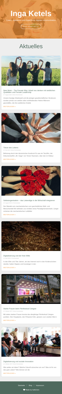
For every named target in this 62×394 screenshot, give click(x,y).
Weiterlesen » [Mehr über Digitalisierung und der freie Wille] (9, 267)
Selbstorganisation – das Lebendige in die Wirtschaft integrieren (29, 200)
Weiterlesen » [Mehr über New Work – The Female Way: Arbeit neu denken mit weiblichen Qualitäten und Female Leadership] (9, 106)
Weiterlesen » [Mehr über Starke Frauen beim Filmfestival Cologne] (9, 320)
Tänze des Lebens (10, 148)
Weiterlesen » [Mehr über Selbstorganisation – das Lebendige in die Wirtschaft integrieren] (9, 214)
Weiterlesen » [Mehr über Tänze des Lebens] (9, 159)
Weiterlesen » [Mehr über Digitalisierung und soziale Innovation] (9, 373)
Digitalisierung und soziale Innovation (18, 361)
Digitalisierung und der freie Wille (16, 256)
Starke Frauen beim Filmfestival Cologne (19, 309)
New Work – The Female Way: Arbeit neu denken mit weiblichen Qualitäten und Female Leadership (29, 91)
